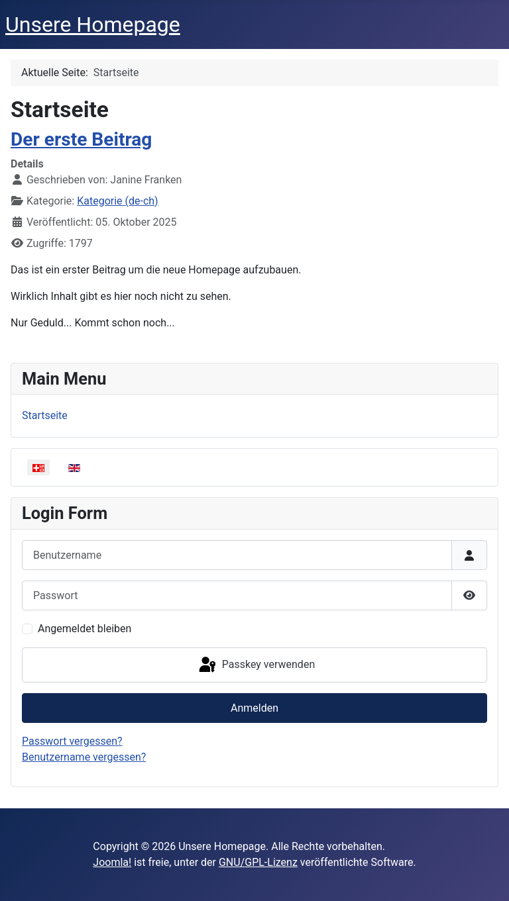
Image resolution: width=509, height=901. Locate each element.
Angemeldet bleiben (84, 628)
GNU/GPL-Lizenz (258, 862)
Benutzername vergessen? (84, 757)
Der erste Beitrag (81, 139)
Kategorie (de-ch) (117, 201)
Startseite (45, 415)
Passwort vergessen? (72, 741)
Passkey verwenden (256, 665)
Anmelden (254, 708)
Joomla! (112, 862)
